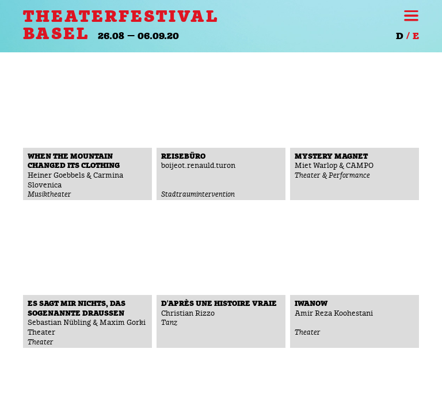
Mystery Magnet (331, 156)
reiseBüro (183, 156)
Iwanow (311, 304)
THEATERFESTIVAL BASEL (121, 25)
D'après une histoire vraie (219, 304)
